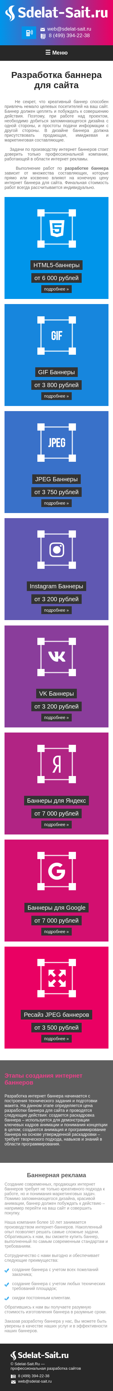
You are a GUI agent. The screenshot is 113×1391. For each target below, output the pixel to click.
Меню (56, 52)
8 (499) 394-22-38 (69, 35)
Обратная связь (29, 32)
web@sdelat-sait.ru (69, 29)
